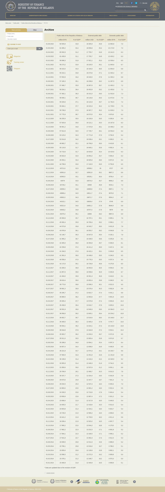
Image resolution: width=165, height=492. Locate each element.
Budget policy (11, 33)
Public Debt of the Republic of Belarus (31, 23)
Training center (19, 62)
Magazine (17, 56)
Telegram (17, 68)
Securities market (12, 39)
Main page (8, 23)
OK (40, 48)
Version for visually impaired (126, 6)
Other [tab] (35, 30)
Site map (144, 3)
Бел (122, 3)
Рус (117, 3)
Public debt (16, 23)
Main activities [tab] (16, 30)
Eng (126, 3)
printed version (50, 473)
